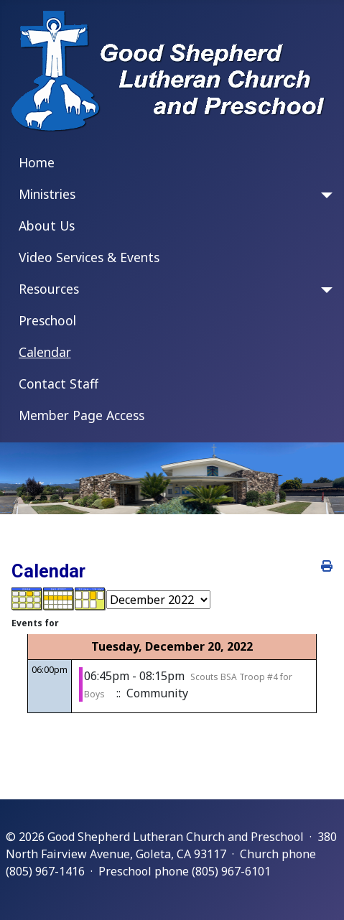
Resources (49, 288)
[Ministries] (324, 195)
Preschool (47, 320)
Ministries (47, 194)
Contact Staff (58, 383)
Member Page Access (81, 415)
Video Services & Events (89, 257)
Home (37, 162)
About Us (47, 225)
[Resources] (324, 290)
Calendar (45, 352)
